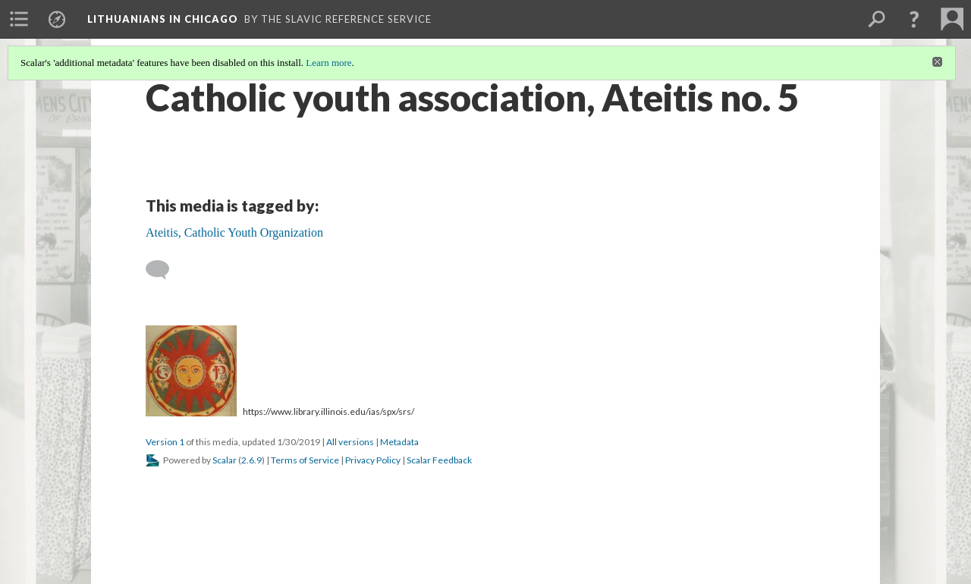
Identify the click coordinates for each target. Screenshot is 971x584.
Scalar (224, 460)
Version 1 (165, 441)
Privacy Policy (373, 460)
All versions (350, 441)
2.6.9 (251, 460)
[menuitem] (19, 19)
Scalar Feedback (439, 460)
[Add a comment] (164, 270)
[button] (914, 19)
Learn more (328, 62)
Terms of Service (305, 460)
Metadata (399, 441)
